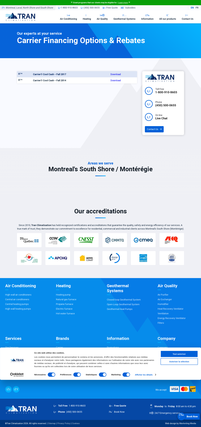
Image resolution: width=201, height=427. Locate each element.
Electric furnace (64, 308)
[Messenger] (16, 389)
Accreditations (114, 356)
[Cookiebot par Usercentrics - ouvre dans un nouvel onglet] (16, 422)
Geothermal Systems (124, 17)
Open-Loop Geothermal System (123, 304)
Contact (162, 356)
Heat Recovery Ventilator (170, 308)
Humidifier (163, 304)
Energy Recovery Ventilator (172, 318)
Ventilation (163, 313)
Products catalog (116, 370)
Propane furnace (64, 304)
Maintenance (12, 361)
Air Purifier (163, 294)
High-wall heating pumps (18, 308)
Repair (8, 366)
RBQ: (170, 367)
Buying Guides (114, 366)
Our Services (12, 347)
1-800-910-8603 (68, 7)
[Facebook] (8, 389)
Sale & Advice (12, 352)
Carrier (59, 347)
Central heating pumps (17, 304)
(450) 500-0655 (90, 7)
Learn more (123, 3)
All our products (167, 17)
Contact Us (187, 17)
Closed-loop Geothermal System (124, 299)
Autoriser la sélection (179, 409)
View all (60, 375)
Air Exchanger (165, 299)
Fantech (60, 370)
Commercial (11, 370)
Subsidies (128, 7)
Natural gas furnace (66, 299)
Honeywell (61, 361)
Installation (11, 356)
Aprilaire (60, 366)
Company (163, 347)
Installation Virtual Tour (17, 375)
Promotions (113, 347)
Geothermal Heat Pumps (119, 309)
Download (116, 74)
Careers (162, 352)
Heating (87, 17)
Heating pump (63, 294)
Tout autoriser (179, 401)
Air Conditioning (68, 17)
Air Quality (102, 17)
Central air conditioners (17, 299)
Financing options (116, 361)
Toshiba (60, 352)
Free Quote (110, 7)
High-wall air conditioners (18, 294)
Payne (59, 356)
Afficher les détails (144, 422)
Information (147, 17)
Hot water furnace (65, 313)
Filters (161, 322)
